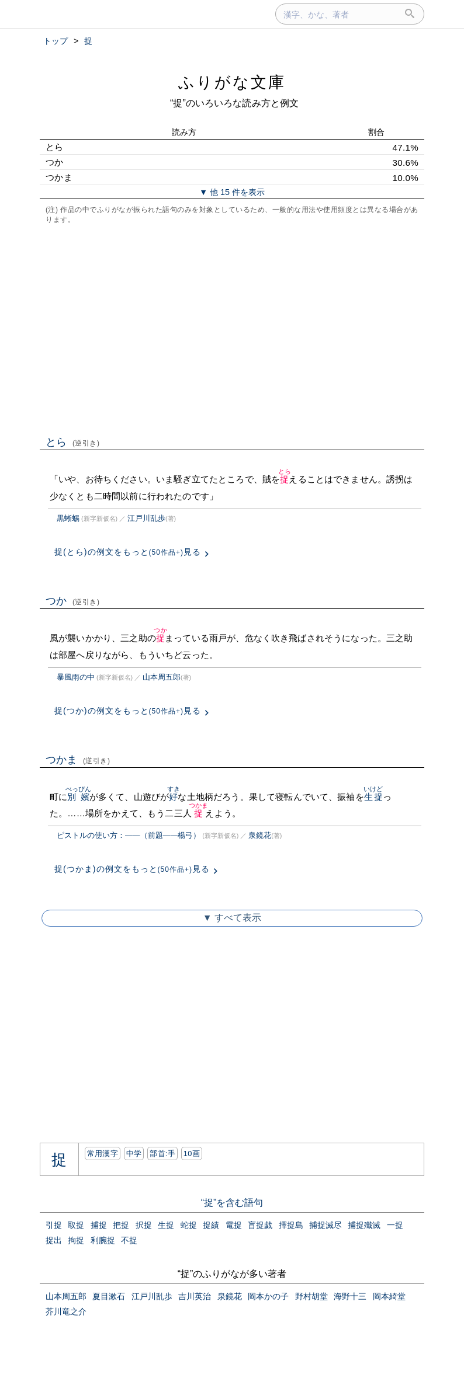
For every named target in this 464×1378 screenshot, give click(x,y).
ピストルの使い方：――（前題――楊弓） (128, 835)
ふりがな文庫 (232, 82)
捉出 (54, 1240)
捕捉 (99, 1225)
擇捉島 (291, 1225)
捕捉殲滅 (364, 1225)
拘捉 (76, 1240)
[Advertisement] (232, 328)
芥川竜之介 (66, 1311)
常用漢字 (102, 1153)
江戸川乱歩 (146, 518)
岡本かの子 (268, 1296)
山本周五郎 (162, 677)
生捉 (373, 797)
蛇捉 (189, 1225)
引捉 (54, 1225)
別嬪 (78, 797)
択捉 (144, 1225)
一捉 (395, 1225)
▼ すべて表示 (232, 918)
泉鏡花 (259, 835)
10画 (191, 1153)
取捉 (76, 1225)
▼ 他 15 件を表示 (232, 192)
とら (73, 442)
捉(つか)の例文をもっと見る (127, 710)
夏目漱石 (108, 1296)
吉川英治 (194, 1296)
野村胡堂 (311, 1296)
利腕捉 (103, 1240)
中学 (134, 1153)
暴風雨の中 (76, 677)
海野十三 (350, 1296)
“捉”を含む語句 (232, 1203)
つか (73, 601)
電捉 (234, 1225)
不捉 (129, 1240)
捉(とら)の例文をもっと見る (127, 551)
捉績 (211, 1225)
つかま (78, 759)
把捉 (121, 1225)
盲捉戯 (260, 1225)
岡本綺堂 (389, 1296)
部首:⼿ (162, 1153)
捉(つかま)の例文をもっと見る (132, 869)
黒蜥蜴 (68, 518)
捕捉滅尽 (325, 1225)
